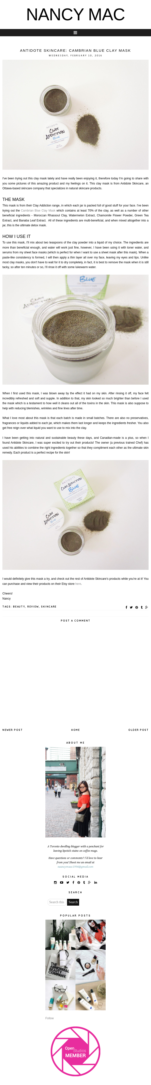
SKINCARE (49, 606)
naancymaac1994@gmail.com (75, 866)
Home (75, 730)
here (78, 584)
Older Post (138, 730)
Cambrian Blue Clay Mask (38, 210)
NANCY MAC (75, 14)
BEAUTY (19, 606)
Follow (49, 1018)
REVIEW (33, 606)
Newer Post (12, 730)
